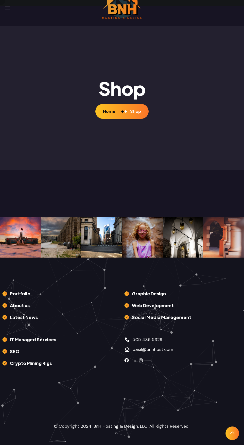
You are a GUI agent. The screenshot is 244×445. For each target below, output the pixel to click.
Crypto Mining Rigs (31, 363)
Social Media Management (161, 317)
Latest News (24, 317)
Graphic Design (149, 293)
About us (20, 305)
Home (110, 111)
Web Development (153, 305)
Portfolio (20, 293)
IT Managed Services (33, 339)
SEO (14, 351)
